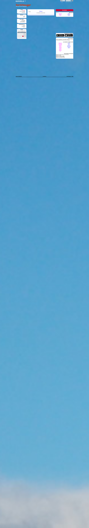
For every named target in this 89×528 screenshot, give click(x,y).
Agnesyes (60, 13)
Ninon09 (60, 50)
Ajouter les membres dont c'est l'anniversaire (62, 54)
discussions (23, 26)
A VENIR (23, 10)
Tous (57, 12)
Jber (69, 44)
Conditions (44, 76)
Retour (30, 11)
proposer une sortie (22, 11)
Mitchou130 (69, 46)
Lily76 (60, 15)
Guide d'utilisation (19, 76)
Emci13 (60, 14)
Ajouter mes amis (58, 55)
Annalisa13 (60, 43)
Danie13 (60, 45)
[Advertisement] (52, 5)
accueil (24, 25)
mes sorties (23, 12)
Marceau (69, 14)
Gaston (69, 15)
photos (24, 16)
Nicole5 (60, 49)
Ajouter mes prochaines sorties (60, 57)
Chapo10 (69, 43)
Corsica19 (60, 44)
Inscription (64, 10)
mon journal (23, 20)
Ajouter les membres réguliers (60, 56)
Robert (69, 13)
